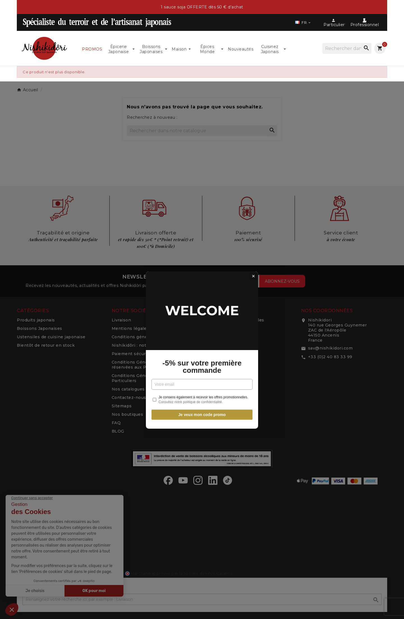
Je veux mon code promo (202, 374)
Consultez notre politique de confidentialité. (191, 361)
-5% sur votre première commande (202, 326)
